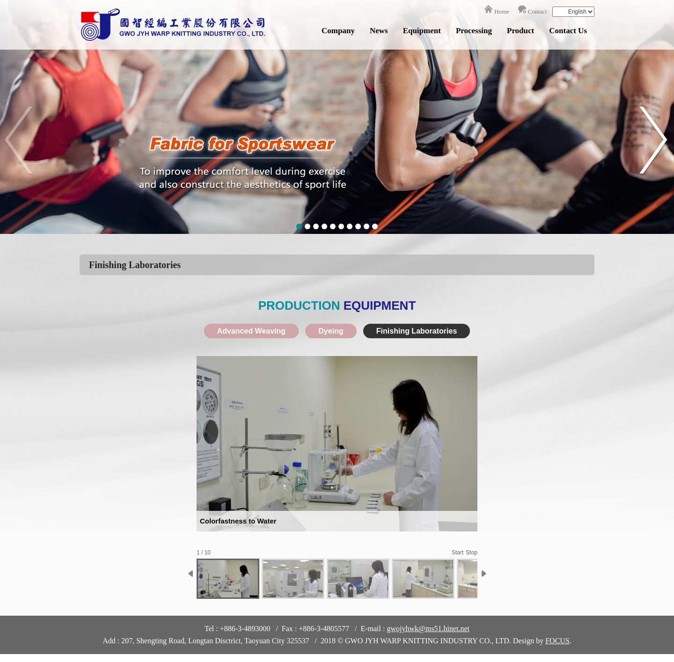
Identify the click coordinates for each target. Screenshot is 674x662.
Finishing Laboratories (416, 331)
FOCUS (557, 641)
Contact (537, 11)
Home (501, 11)
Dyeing (330, 331)
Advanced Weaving (251, 331)
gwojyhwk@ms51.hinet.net (428, 629)
